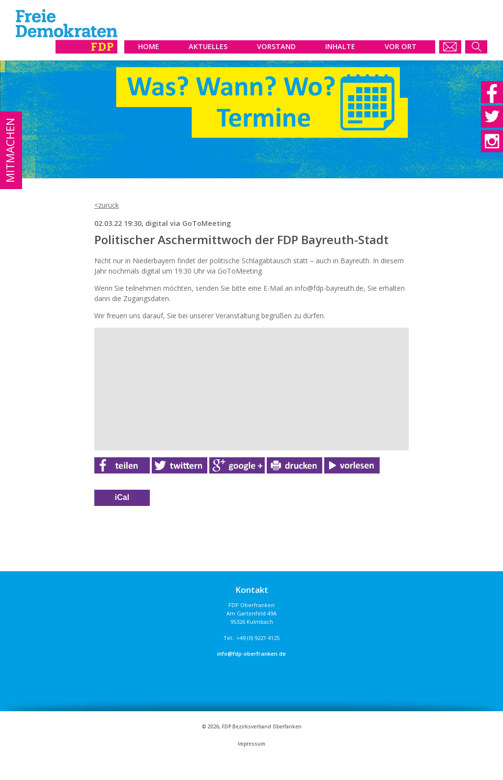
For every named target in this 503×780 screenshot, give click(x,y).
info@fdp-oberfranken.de (251, 653)
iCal (122, 497)
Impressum (251, 744)
